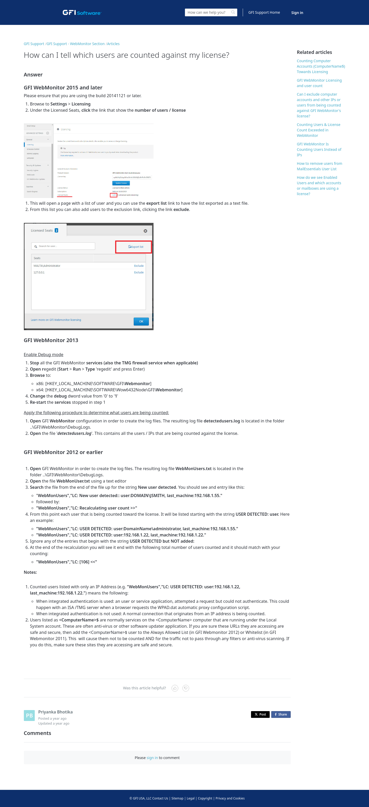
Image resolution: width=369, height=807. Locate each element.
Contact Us (160, 798)
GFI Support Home (264, 12)
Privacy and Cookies (230, 798)
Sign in (297, 12)
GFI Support (34, 43)
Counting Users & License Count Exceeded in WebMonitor (318, 130)
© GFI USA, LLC (141, 798)
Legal (190, 798)
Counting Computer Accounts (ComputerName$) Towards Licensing (321, 66)
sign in (152, 757)
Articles (113, 43)
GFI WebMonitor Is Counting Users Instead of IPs (319, 149)
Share (282, 714)
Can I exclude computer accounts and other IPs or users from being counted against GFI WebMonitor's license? (319, 105)
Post (260, 714)
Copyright (205, 798)
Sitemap (177, 798)
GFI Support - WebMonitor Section (75, 43)
